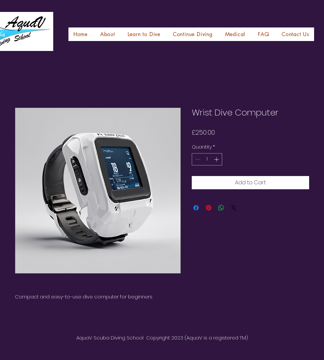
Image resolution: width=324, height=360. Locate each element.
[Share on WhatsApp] (221, 208)
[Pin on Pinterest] (209, 208)
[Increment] (217, 159)
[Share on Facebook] (196, 208)
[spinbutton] (207, 159)
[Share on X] (234, 208)
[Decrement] (197, 159)
